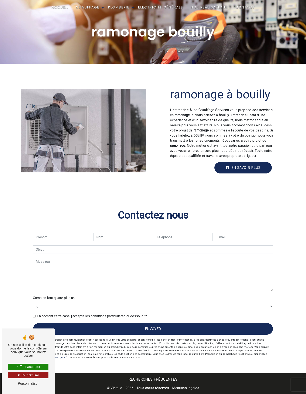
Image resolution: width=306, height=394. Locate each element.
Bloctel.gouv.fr (59, 357)
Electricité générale (160, 7)
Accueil (59, 7)
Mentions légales (185, 388)
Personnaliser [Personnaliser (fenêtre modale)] (28, 383)
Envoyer (153, 329)
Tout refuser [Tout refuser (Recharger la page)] (28, 375)
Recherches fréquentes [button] (153, 379)
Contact (245, 7)
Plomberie (118, 7)
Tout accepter (28, 367)
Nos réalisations (209, 7)
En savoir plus (243, 168)
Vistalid (116, 388)
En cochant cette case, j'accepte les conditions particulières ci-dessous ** (92, 316)
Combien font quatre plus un (54, 298)
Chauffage (87, 7)
